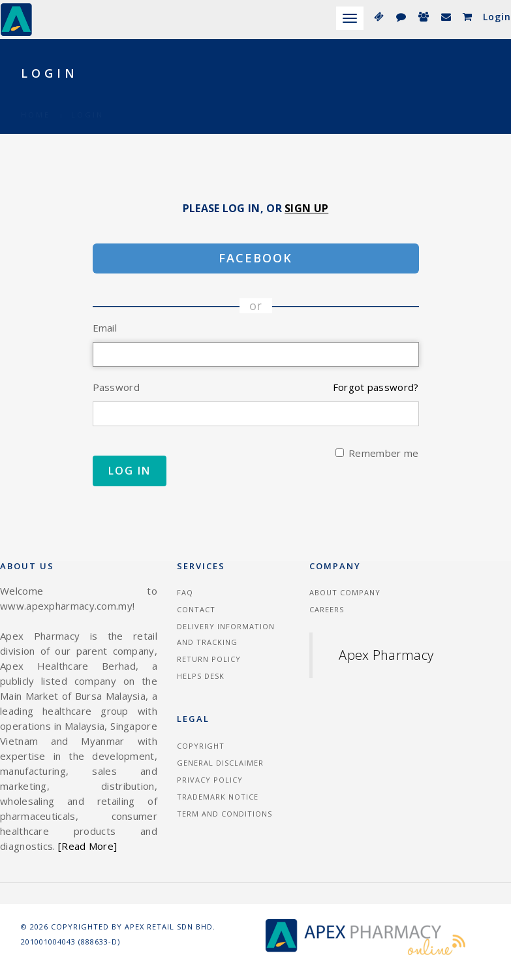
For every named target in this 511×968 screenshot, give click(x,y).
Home (35, 99)
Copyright (201, 746)
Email (105, 327)
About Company (344, 592)
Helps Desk (201, 676)
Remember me (376, 453)
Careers (326, 609)
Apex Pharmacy (386, 655)
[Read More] (87, 845)
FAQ (185, 592)
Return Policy (209, 659)
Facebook (255, 258)
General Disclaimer (220, 763)
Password (116, 387)
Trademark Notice (217, 797)
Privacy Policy (210, 780)
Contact (196, 609)
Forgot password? (376, 387)
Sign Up (306, 208)
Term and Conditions (224, 814)
